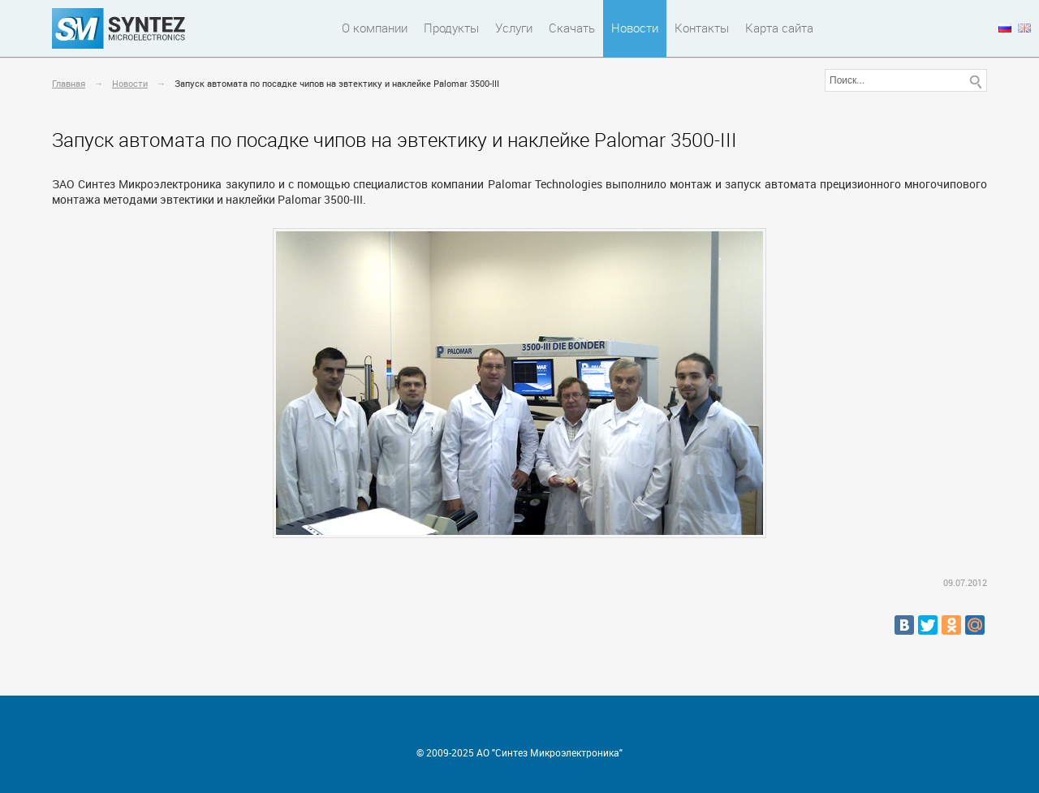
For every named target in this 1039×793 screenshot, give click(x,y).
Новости (634, 27)
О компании (374, 27)
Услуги (513, 27)
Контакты (702, 27)
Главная (68, 83)
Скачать (572, 27)
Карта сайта (779, 27)
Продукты (451, 27)
